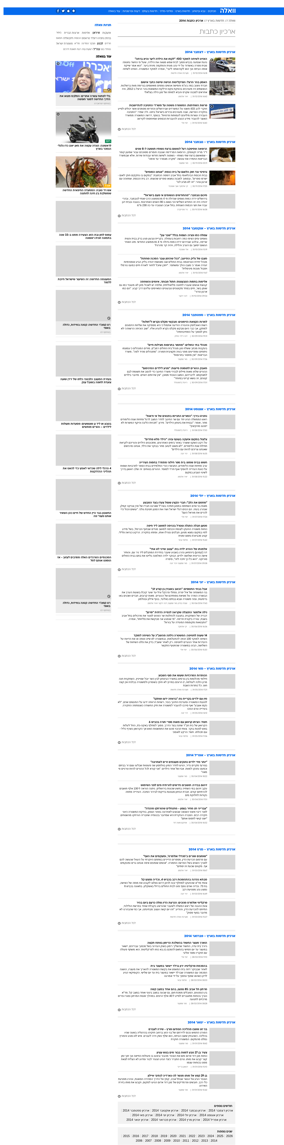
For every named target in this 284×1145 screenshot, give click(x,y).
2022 (188, 1136)
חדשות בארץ (179, 11)
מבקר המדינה (85, 44)
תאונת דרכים (66, 49)
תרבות (176, 3)
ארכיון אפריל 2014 (211, 1119)
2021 (179, 1136)
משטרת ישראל (61, 44)
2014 (210, 1140)
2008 (154, 1140)
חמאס (56, 38)
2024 (207, 1136)
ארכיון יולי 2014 (183, 1115)
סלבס (164, 3)
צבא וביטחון (195, 11)
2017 (141, 1136)
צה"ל (93, 49)
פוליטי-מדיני (162, 11)
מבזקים (208, 11)
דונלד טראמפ (85, 38)
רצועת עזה (83, 49)
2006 (135, 1140)
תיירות (120, 3)
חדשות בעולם (146, 11)
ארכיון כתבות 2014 (188, 20)
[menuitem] (212, 4)
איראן (92, 32)
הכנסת (74, 38)
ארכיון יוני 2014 (161, 1115)
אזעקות (103, 33)
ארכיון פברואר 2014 (160, 1119)
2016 (132, 1136)
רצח (75, 49)
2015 (123, 1136)
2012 (191, 1140)
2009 (163, 1140)
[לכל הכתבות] (173, 129)
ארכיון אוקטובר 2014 (162, 1110)
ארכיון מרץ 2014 (186, 1119)
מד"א (73, 44)
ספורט (202, 3)
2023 (198, 1136)
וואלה (228, 20)
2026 (226, 1136)
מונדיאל (189, 3)
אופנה (92, 3)
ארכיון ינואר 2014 (134, 1119)
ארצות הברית (68, 33)
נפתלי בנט (102, 49)
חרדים (104, 44)
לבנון (96, 43)
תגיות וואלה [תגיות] (99, 25)
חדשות (214, 3)
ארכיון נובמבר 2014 (190, 1110)
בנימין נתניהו (100, 38)
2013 (201, 1140)
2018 (151, 1136)
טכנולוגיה (106, 3)
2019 (160, 1136)
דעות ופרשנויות (127, 11)
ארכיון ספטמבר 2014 (132, 1110)
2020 (169, 1136)
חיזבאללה (64, 38)
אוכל (144, 3)
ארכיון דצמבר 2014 (217, 1110)
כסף (153, 3)
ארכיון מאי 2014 (139, 1115)
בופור (55, 33)
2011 (182, 1140)
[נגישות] (5, 3)
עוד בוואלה (111, 11)
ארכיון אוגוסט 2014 (208, 1115)
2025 (216, 1136)
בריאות (132, 3)
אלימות (82, 33)
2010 (173, 1140)
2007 (145, 1140)
